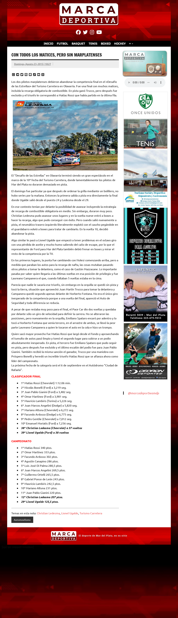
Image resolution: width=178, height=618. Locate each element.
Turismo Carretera (91, 513)
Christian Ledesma (48, 513)
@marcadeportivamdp (143, 393)
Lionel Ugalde (69, 513)
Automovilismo (22, 519)
